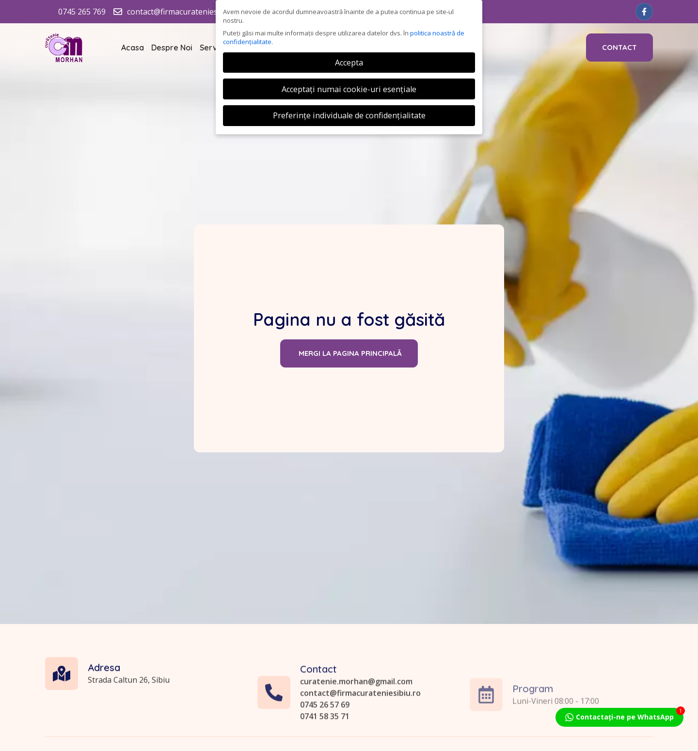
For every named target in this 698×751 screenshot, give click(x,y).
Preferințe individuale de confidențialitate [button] (349, 115)
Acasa (132, 47)
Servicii (213, 47)
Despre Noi (171, 47)
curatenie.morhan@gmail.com (356, 723)
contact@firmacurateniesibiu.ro (360, 735)
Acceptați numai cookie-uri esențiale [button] (349, 89)
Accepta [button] (349, 62)
